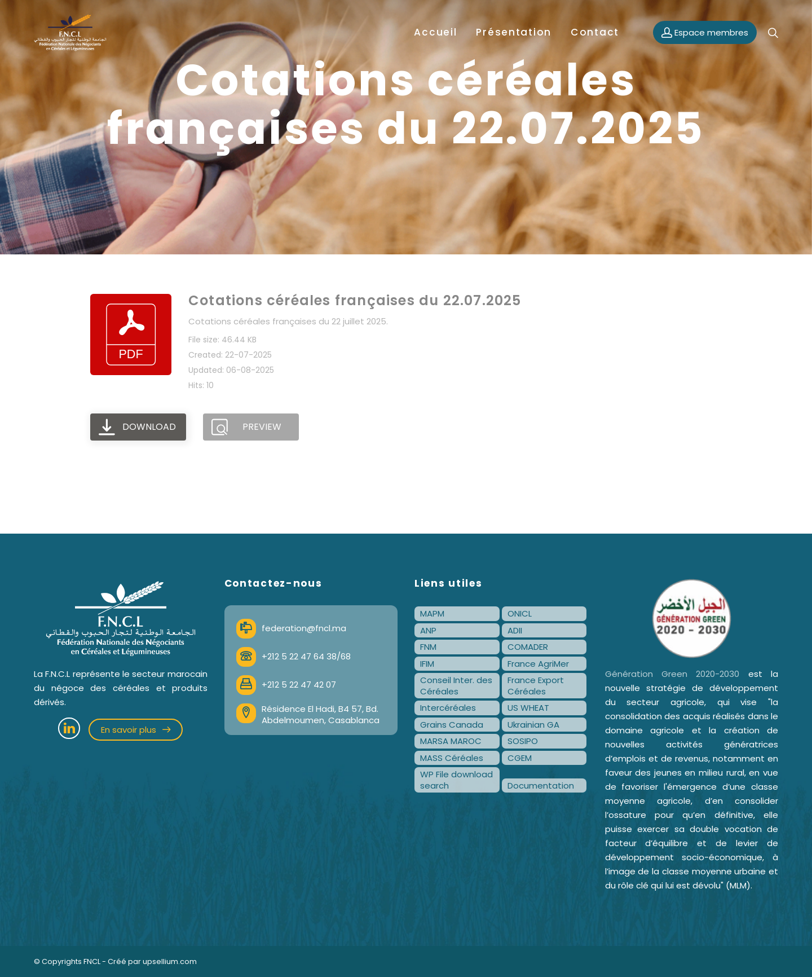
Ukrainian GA (533, 724)
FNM (428, 647)
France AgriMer (538, 664)
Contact (595, 32)
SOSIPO (523, 741)
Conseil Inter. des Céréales (456, 685)
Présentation (513, 32)
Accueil (435, 32)
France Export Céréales (536, 685)
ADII (515, 630)
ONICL (520, 613)
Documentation (541, 785)
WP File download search (456, 779)
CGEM (520, 758)
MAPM (432, 613)
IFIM (427, 664)
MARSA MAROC (451, 741)
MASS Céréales (451, 758)
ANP (428, 630)
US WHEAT (528, 708)
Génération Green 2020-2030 (672, 674)
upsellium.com (170, 961)
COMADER (528, 647)
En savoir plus (135, 730)
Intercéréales (448, 708)
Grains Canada (451, 724)
